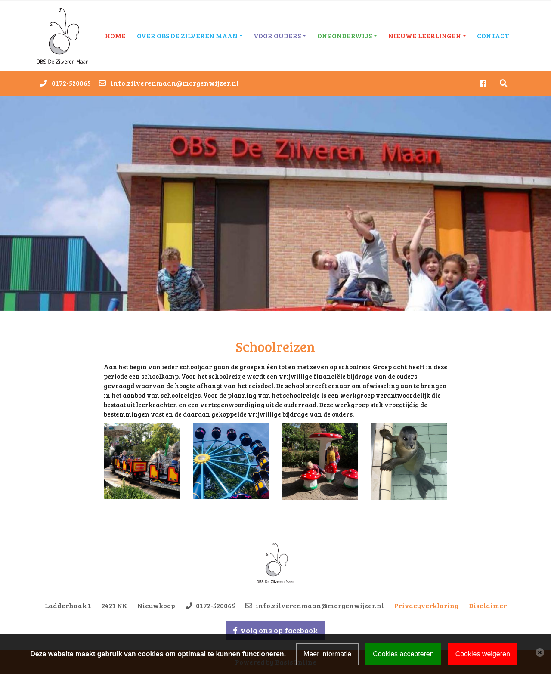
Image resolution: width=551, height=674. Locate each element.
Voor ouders (277, 35)
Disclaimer (488, 605)
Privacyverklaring (426, 605)
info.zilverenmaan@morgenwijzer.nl (175, 82)
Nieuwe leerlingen (424, 35)
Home (115, 35)
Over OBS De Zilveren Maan (187, 35)
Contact (493, 35)
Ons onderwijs (344, 35)
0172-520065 (71, 82)
